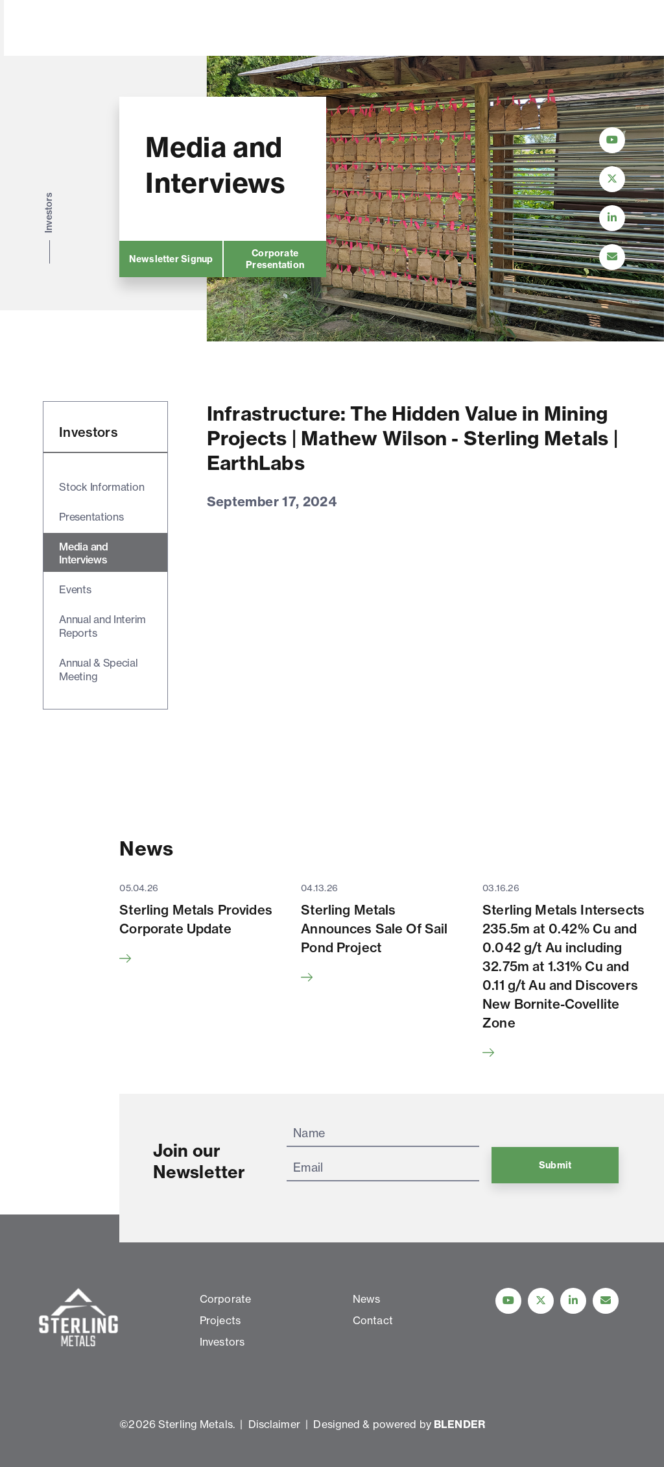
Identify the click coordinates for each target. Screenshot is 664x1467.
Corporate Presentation (275, 259)
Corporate (194, 28)
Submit (555, 1165)
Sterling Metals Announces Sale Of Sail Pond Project (374, 928)
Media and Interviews (83, 553)
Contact (400, 28)
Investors (307, 28)
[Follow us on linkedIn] (573, 1301)
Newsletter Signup (171, 259)
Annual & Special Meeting (98, 669)
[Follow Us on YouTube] (612, 140)
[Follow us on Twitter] (541, 1301)
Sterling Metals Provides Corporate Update (195, 919)
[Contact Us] (612, 257)
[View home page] (81, 47)
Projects (252, 28)
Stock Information (101, 486)
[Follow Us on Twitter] (612, 179)
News (355, 28)
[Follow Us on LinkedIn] (612, 218)
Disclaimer (274, 1424)
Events (75, 589)
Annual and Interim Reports (102, 626)
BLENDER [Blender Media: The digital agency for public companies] (459, 1424)
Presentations (91, 516)
